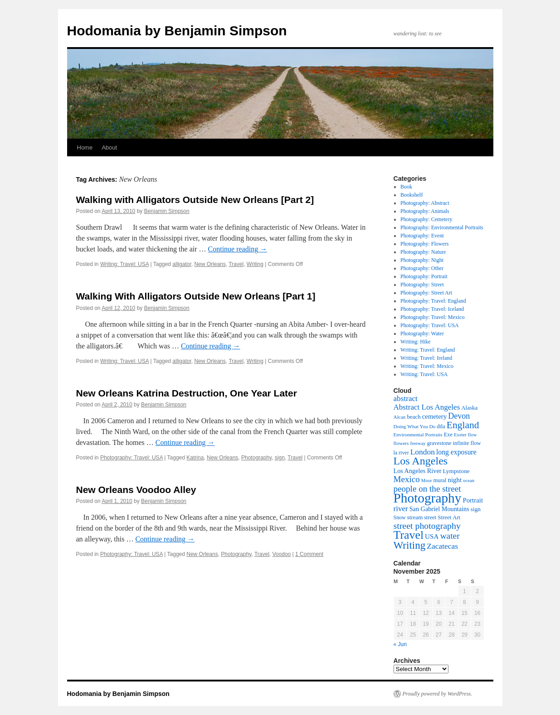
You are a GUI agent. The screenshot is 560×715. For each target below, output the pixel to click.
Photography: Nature (423, 252)
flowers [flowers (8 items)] (401, 443)
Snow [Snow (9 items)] (400, 517)
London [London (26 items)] (422, 451)
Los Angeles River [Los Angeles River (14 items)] (418, 470)
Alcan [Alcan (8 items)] (400, 417)
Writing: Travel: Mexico (426, 366)
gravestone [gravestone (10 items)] (439, 443)
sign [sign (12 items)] (476, 509)
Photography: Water (422, 333)
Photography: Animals (424, 211)
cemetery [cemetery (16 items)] (434, 416)
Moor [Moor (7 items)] (426, 480)
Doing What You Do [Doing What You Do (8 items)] (415, 426)
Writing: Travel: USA (124, 264)
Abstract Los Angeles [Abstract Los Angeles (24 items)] (427, 407)
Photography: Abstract (424, 203)
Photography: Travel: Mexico (432, 317)
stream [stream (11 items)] (415, 517)
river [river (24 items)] (401, 508)
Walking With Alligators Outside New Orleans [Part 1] (196, 296)
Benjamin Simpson (167, 211)
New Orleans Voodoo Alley (136, 489)
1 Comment (309, 554)
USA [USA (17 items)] (432, 536)
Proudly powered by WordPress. (437, 694)
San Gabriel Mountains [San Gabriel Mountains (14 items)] (439, 508)
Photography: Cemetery (426, 219)
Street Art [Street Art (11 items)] (449, 517)
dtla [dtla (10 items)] (441, 426)
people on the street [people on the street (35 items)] (427, 488)
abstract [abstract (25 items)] (406, 398)
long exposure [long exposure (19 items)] (456, 452)
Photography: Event (422, 235)
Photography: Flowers (424, 244)
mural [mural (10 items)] (440, 480)
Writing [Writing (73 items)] (410, 545)
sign (280, 457)
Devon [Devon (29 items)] (459, 415)
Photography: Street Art (426, 293)
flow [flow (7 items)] (472, 434)
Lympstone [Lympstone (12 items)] (456, 471)
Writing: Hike (415, 341)
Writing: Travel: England (427, 350)
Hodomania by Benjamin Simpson (177, 30)
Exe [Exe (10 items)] (448, 434)
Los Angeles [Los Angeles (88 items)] (421, 461)
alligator (181, 264)
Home (85, 147)
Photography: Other (421, 268)
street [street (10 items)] (430, 517)
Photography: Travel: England (433, 301)
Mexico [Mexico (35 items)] (407, 479)
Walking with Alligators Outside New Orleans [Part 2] (195, 199)
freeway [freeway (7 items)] (417, 443)
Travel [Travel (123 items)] (409, 534)
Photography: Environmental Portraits (441, 227)
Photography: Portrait (424, 276)
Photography (256, 457)
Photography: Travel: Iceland (432, 309)
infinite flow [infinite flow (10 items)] (467, 443)
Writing (255, 264)
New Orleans (209, 264)
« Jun (400, 644)
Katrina (195, 457)
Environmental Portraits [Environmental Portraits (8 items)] (418, 434)
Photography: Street (422, 284)
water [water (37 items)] (450, 536)
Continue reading (238, 249)
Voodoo (282, 554)
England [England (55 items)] (463, 425)
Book (406, 187)
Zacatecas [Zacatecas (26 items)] (442, 546)
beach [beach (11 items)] (413, 416)
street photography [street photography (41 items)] (427, 526)
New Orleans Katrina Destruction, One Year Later (186, 393)
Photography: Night (421, 260)
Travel (236, 264)
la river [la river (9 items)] (401, 452)
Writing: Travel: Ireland (426, 358)
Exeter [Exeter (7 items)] (460, 434)
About (109, 147)
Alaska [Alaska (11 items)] (469, 407)
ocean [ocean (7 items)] (468, 480)
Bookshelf (411, 195)
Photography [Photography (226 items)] (428, 498)
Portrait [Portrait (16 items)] (473, 500)
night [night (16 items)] (455, 479)
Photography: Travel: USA (131, 457)
